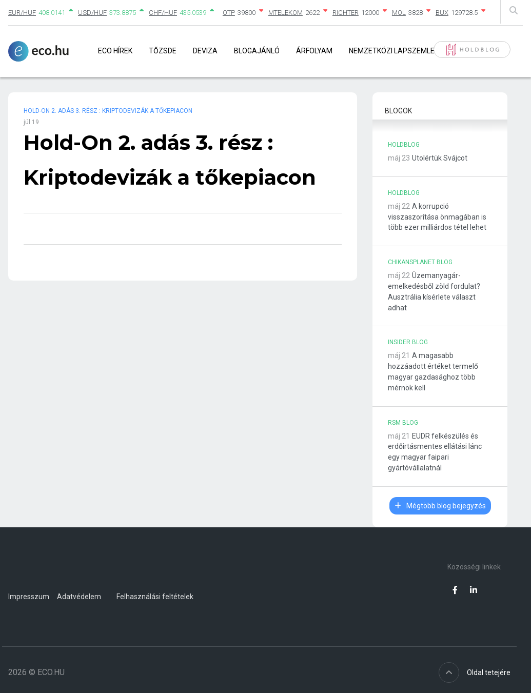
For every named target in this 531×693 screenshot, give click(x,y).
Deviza (205, 51)
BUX (442, 12)
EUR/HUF (22, 12)
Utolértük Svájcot (439, 158)
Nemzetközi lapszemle (392, 51)
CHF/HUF (163, 12)
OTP (229, 12)
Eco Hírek (115, 51)
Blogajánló (257, 51)
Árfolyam (314, 51)
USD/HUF (92, 12)
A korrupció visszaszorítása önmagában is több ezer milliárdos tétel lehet (437, 217)
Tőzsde (162, 51)
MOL (399, 12)
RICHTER (345, 12)
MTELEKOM (285, 12)
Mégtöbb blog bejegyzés (440, 506)
